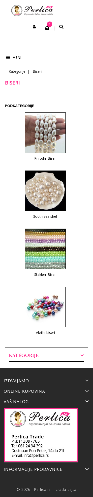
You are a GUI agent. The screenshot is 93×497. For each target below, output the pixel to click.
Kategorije (24, 355)
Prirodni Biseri (45, 158)
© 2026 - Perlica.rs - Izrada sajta (46, 489)
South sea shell (45, 216)
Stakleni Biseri (45, 274)
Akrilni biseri (45, 332)
